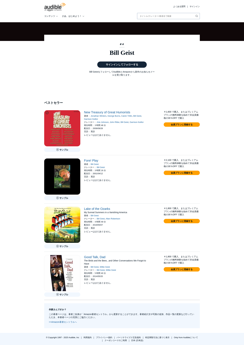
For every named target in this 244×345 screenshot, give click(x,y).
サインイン (195, 6)
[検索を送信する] (197, 16)
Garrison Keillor (91, 119)
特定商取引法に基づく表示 (157, 337)
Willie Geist (105, 267)
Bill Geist (137, 116)
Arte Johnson (103, 122)
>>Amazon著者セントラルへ (63, 322)
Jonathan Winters (98, 116)
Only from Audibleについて (186, 337)
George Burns (114, 116)
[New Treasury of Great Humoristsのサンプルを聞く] (62, 150)
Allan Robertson (113, 218)
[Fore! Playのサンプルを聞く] (62, 198)
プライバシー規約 (104, 337)
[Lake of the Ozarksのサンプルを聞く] (62, 246)
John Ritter (114, 122)
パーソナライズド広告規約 (129, 337)
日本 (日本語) (137, 340)
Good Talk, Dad (95, 257)
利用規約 (88, 337)
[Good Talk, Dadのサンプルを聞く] (62, 294)
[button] (182, 124)
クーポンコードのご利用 (116, 340)
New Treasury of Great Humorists (107, 112)
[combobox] (168, 16)
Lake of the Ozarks (97, 208)
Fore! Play (91, 160)
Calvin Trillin (126, 116)
